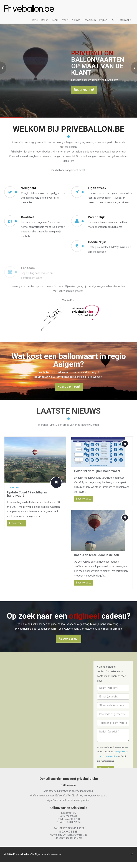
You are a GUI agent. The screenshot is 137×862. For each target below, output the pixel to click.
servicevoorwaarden (108, 756)
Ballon (44, 20)
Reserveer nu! (84, 89)
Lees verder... (13, 523)
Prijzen (103, 20)
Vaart (65, 20)
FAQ (113, 20)
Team (55, 20)
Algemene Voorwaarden (48, 854)
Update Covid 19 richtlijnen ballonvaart (24, 493)
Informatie (125, 20)
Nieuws (76, 20)
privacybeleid (119, 752)
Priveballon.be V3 (23, 854)
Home (34, 20)
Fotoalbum (90, 20)
